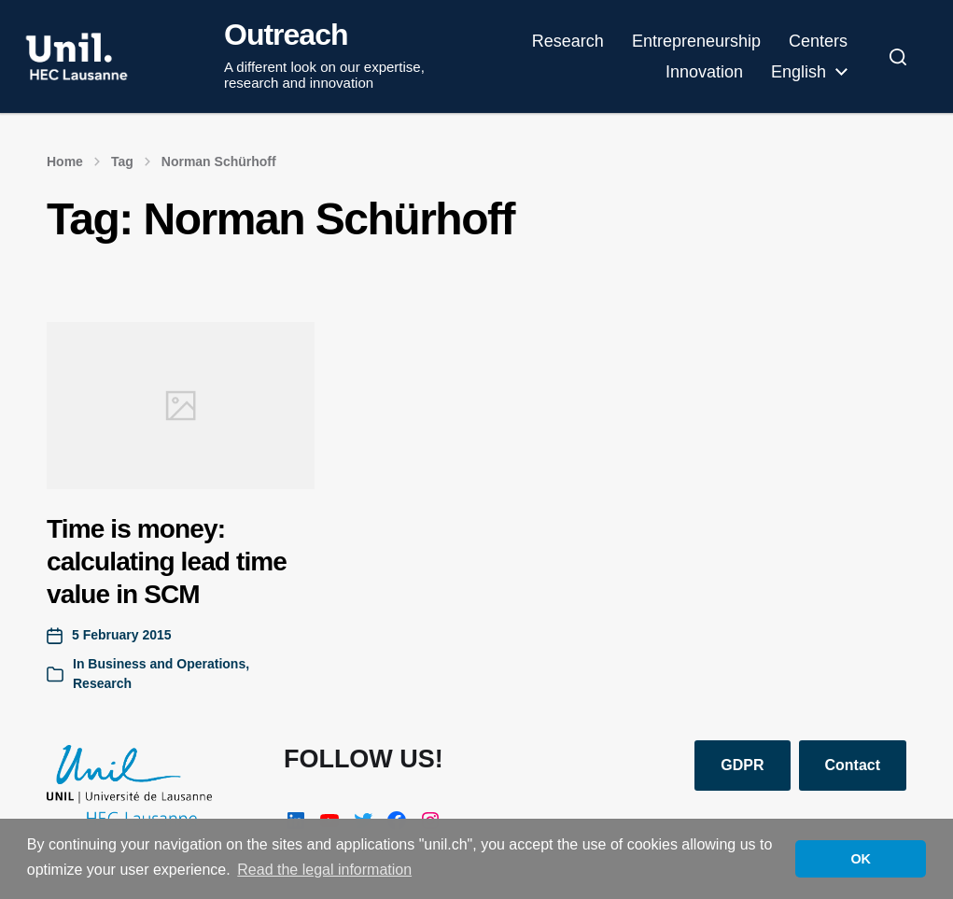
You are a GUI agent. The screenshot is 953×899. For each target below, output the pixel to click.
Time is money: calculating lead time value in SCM (167, 561)
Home (65, 161)
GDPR (742, 765)
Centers (818, 41)
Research (568, 41)
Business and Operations (166, 663)
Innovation (704, 71)
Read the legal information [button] (324, 870)
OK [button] (860, 858)
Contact (853, 765)
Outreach (285, 34)
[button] (898, 57)
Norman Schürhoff (218, 161)
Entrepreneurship (696, 41)
